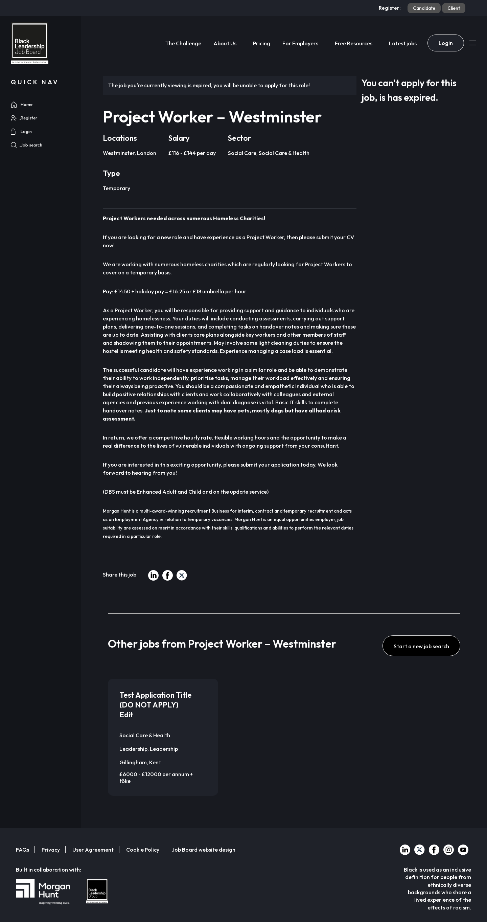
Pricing (261, 43)
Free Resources (353, 43)
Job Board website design (203, 849)
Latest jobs (403, 43)
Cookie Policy (142, 849)
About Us (224, 43)
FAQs (22, 849)
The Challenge (183, 43)
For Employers (300, 43)
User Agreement (93, 849)
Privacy (51, 849)
